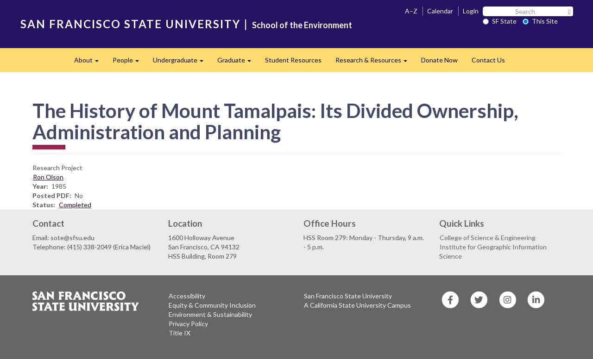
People (129, 62)
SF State (500, 21)
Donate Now (439, 60)
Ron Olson (48, 177)
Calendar (440, 11)
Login (471, 11)
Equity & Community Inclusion (212, 305)
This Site (540, 21)
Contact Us (488, 60)
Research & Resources (374, 62)
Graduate (237, 62)
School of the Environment (302, 25)
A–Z (411, 11)
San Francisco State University (348, 296)
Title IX (179, 333)
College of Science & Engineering (488, 237)
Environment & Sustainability (210, 314)
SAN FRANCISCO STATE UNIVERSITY (130, 24)
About (90, 62)
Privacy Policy (188, 324)
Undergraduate (181, 62)
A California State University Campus (357, 305)
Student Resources (293, 60)
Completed (75, 205)
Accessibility (187, 296)
